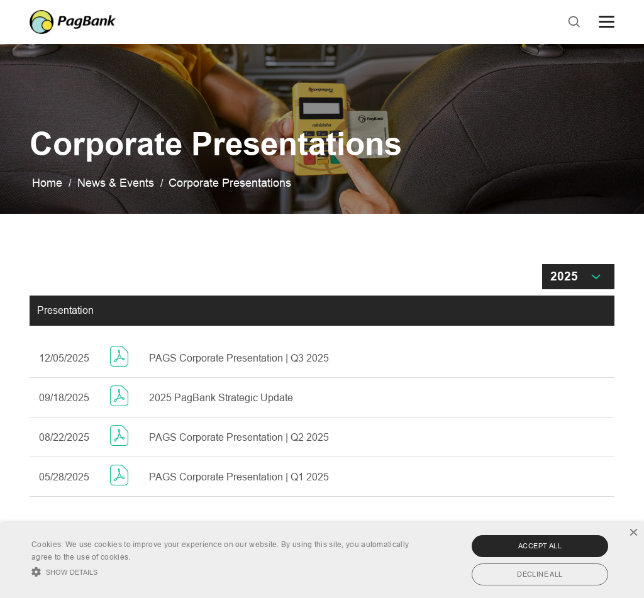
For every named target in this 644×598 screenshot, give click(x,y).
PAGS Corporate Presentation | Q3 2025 (239, 358)
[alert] (322, 560)
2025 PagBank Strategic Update (221, 397)
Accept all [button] (540, 546)
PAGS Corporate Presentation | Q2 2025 (239, 437)
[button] (220, 570)
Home (47, 183)
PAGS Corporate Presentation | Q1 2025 (239, 477)
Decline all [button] (539, 574)
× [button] (633, 533)
